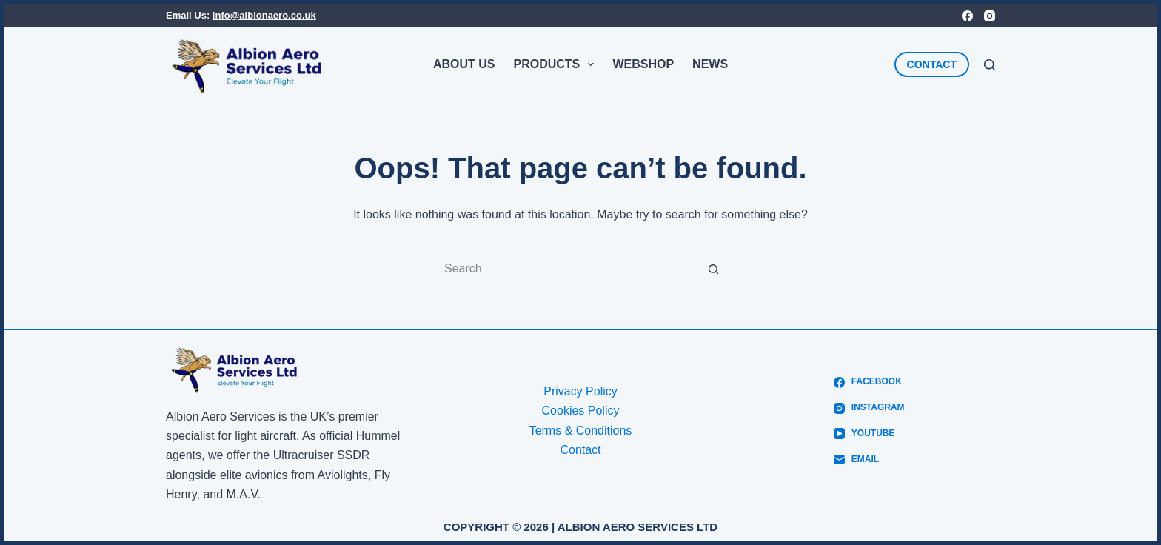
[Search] (989, 64)
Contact (580, 450)
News (710, 64)
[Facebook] (967, 15)
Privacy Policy (580, 391)
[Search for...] (565, 269)
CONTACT (932, 64)
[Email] (869, 459)
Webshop (643, 64)
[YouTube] (869, 434)
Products (556, 64)
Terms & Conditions (580, 430)
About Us (464, 64)
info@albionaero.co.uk (264, 15)
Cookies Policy (581, 410)
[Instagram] (989, 15)
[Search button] (714, 269)
